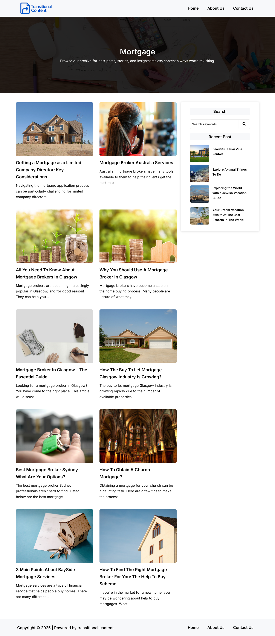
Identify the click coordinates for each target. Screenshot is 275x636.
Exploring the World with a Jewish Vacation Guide (229, 193)
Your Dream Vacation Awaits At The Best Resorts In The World (228, 215)
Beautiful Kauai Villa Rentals (227, 151)
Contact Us (243, 8)
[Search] (214, 124)
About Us (216, 8)
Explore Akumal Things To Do (229, 172)
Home (193, 8)
